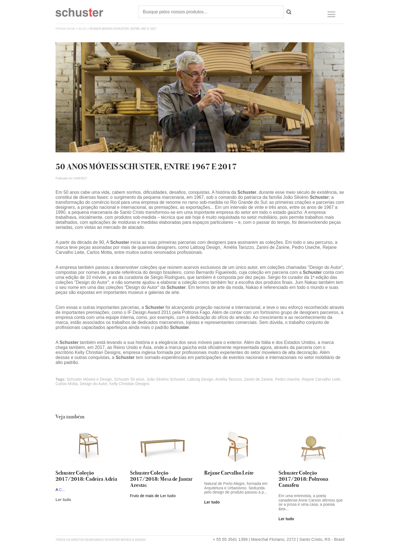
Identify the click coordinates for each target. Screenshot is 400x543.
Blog (82, 28)
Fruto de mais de (145, 496)
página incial (66, 28)
